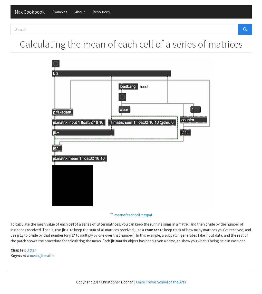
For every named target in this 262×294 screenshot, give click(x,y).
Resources (101, 12)
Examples (59, 12)
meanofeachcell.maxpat (133, 214)
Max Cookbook (30, 12)
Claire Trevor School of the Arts (161, 282)
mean (34, 255)
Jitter (31, 250)
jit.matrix (47, 255)
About (80, 12)
